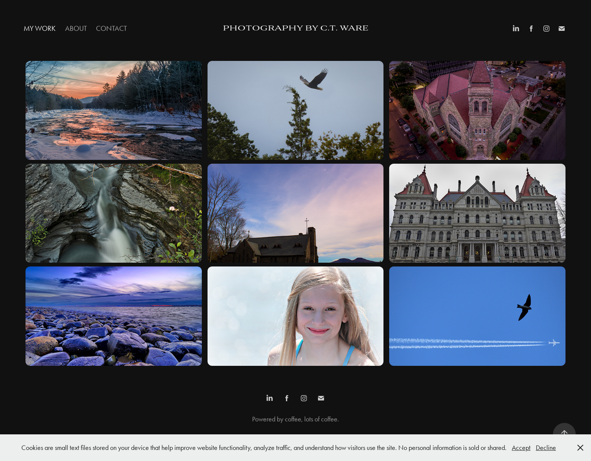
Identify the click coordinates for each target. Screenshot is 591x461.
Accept (521, 447)
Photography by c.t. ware (296, 28)
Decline (546, 447)
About (76, 28)
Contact (111, 28)
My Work (40, 28)
